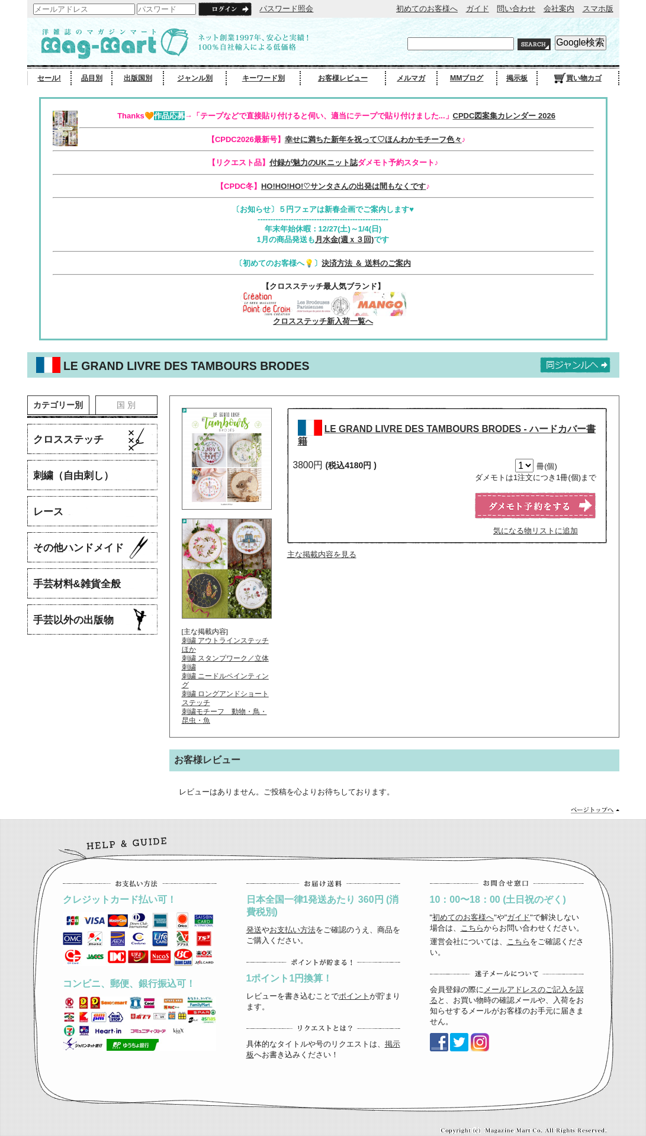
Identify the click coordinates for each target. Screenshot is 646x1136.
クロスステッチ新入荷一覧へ (323, 321)
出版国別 (138, 78)
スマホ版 (598, 8)
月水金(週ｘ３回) (344, 239)
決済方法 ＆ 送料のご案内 (366, 263)
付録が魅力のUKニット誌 (313, 162)
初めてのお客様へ (427, 8)
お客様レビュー (343, 78)
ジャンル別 (195, 78)
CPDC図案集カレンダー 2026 (504, 115)
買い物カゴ (578, 78)
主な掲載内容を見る (321, 554)
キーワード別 (263, 78)
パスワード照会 (286, 8)
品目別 (91, 78)
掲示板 (517, 78)
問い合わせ (516, 8)
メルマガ (411, 78)
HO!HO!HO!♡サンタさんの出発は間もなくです (343, 186)
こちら (472, 927)
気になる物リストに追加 (535, 530)
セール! (49, 78)
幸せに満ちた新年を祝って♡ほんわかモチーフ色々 (373, 139)
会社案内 (559, 8)
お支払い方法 (292, 929)
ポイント (354, 996)
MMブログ (467, 78)
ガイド (477, 8)
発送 (254, 929)
